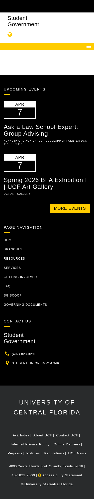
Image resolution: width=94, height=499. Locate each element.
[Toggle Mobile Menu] (89, 5)
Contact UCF (67, 435)
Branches (13, 249)
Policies (33, 453)
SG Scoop (13, 295)
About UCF (42, 435)
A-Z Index (21, 435)
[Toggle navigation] (88, 46)
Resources (14, 258)
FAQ (7, 286)
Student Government (23, 21)
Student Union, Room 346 (35, 363)
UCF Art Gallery (17, 194)
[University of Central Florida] (38, 6)
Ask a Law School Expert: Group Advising (41, 130)
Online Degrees (66, 444)
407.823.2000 (23, 475)
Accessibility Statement (60, 475)
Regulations (54, 453)
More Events (70, 208)
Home (9, 240)
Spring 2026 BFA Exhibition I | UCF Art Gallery (45, 183)
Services (12, 268)
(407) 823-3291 (24, 354)
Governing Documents (25, 304)
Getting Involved (20, 277)
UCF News (77, 453)
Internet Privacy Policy (30, 444)
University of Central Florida (49, 484)
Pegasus (15, 453)
